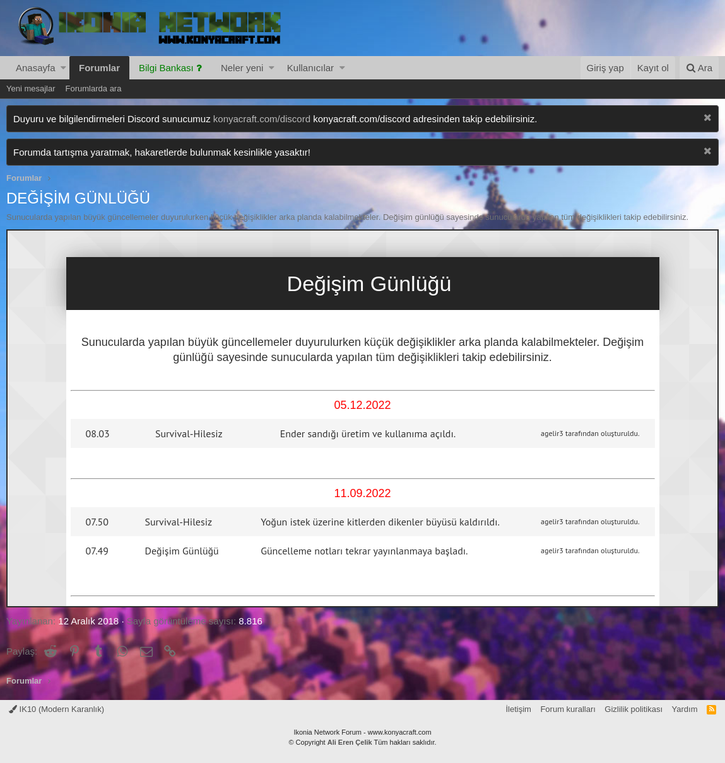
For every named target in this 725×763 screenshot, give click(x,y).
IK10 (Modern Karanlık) (56, 709)
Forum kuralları (567, 709)
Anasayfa (36, 67)
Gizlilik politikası (633, 709)
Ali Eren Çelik (349, 742)
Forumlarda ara (94, 88)
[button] (63, 67)
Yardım (685, 709)
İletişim (518, 709)
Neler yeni (242, 67)
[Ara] (699, 67)
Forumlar (99, 67)
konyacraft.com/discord (261, 118)
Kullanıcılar (310, 67)
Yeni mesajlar (31, 88)
